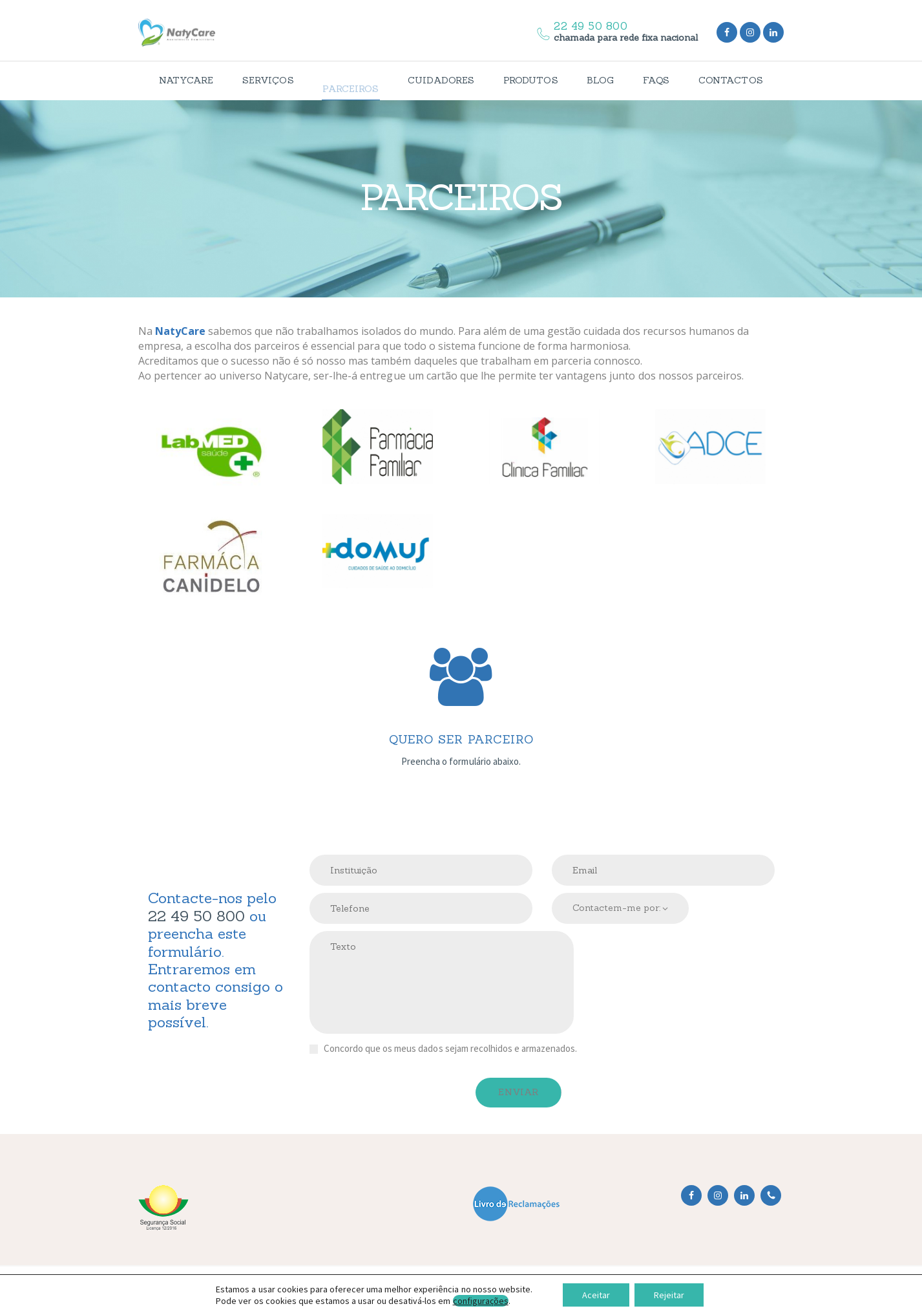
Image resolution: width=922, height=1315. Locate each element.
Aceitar (596, 1295)
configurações (480, 1301)
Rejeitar (669, 1295)
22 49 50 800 (196, 915)
